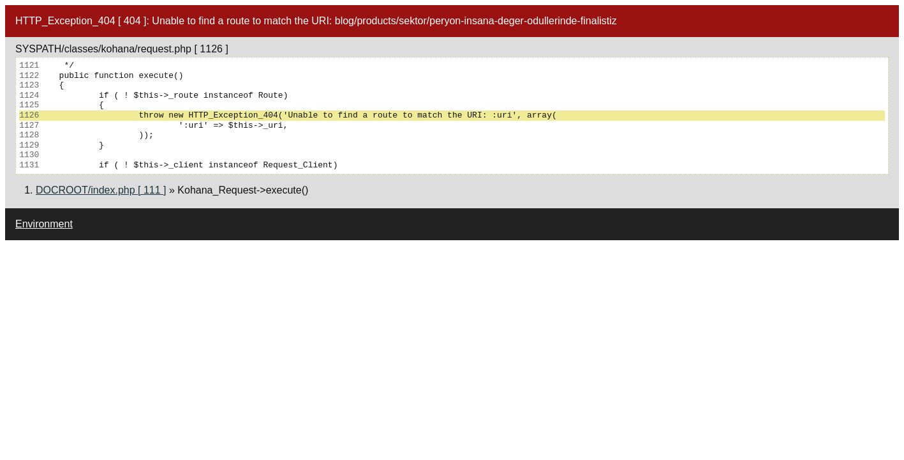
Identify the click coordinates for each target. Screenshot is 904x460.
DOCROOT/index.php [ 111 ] (101, 190)
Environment (44, 223)
